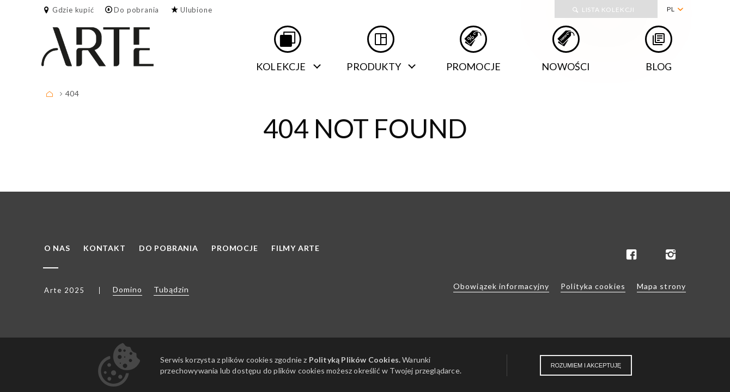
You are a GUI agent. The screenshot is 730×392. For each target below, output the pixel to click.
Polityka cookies (593, 286)
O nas (57, 248)
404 (72, 93)
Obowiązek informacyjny (501, 286)
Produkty (373, 66)
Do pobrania (136, 9)
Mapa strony (661, 286)
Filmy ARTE (295, 248)
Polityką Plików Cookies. (354, 359)
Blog (659, 66)
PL (671, 9)
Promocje (473, 66)
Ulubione (196, 9)
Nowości (566, 66)
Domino (127, 289)
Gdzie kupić (73, 9)
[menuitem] (675, 9)
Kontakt (104, 248)
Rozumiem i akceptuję (586, 365)
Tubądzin (171, 289)
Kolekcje (281, 66)
